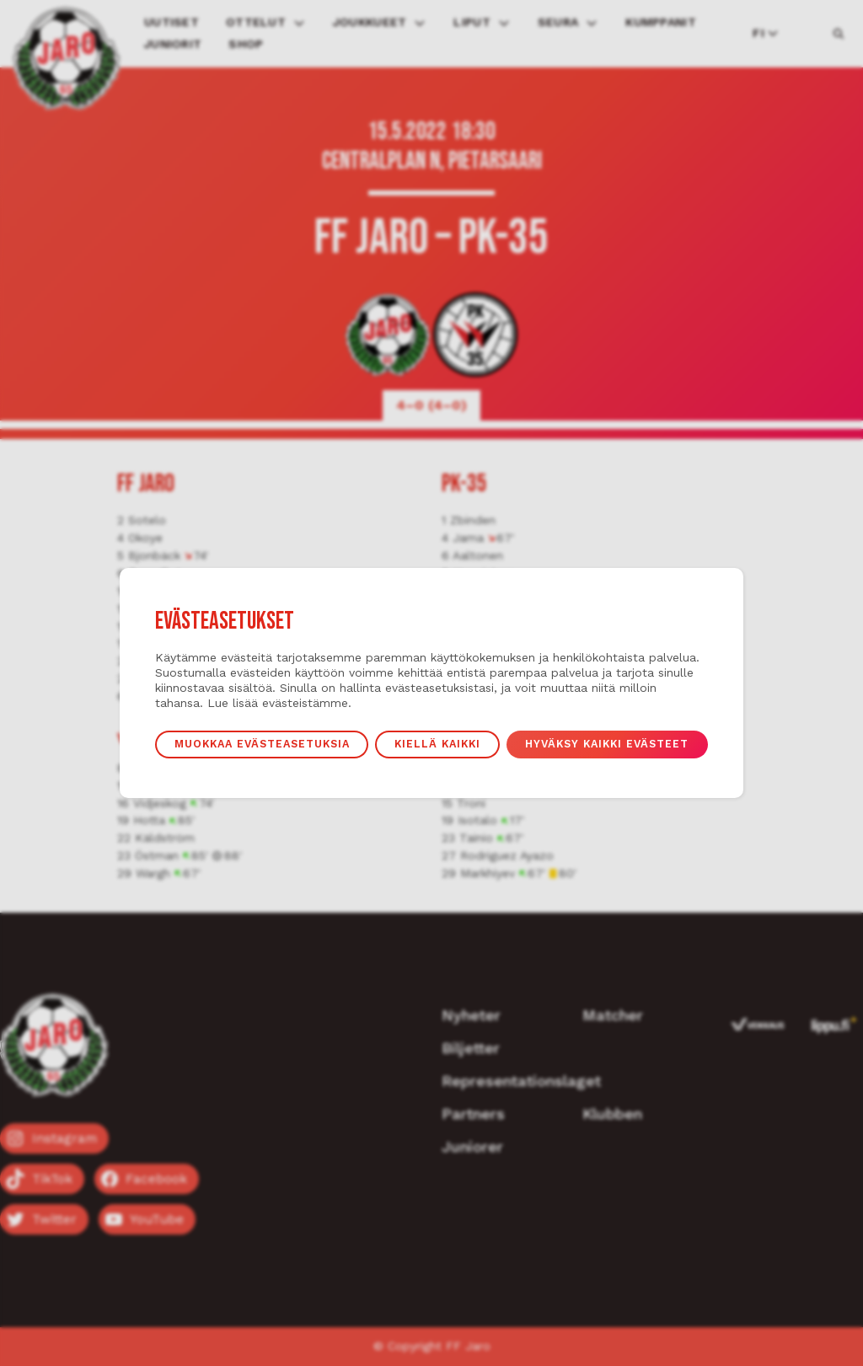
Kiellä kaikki (437, 743)
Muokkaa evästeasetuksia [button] (262, 743)
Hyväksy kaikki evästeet (607, 743)
